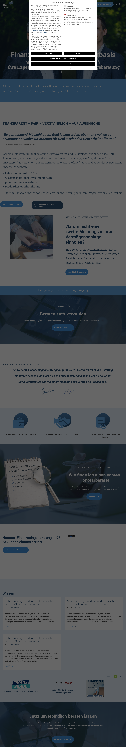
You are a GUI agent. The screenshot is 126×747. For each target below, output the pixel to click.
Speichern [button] (79, 54)
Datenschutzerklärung (37, 30)
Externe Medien (70, 15)
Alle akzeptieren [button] (46, 54)
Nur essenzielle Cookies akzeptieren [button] (63, 59)
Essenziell (69, 6)
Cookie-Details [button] (55, 68)
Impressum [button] (71, 68)
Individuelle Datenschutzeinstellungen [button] (63, 64)
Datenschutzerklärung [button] (64, 68)
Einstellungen (43, 32)
